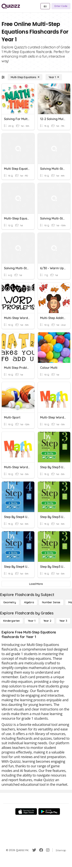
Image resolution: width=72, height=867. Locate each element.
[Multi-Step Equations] (25, 77)
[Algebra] (29, 602)
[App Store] (26, 811)
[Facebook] (41, 850)
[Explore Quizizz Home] (11, 6)
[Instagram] (48, 850)
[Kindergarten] (11, 621)
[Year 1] (54, 77)
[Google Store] (49, 811)
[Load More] (36, 584)
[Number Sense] (51, 602)
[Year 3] (63, 621)
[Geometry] (9, 602)
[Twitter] (34, 850)
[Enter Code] (60, 6)
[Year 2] (47, 621)
